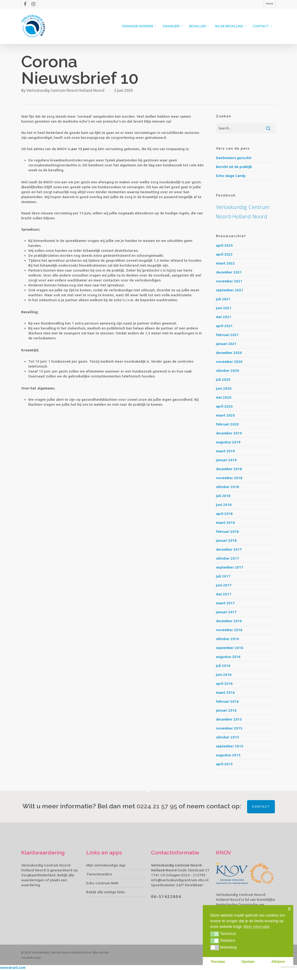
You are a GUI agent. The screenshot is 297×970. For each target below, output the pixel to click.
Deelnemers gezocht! (234, 158)
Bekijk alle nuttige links (105, 892)
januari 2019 (226, 460)
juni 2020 (224, 388)
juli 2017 (223, 576)
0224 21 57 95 (157, 806)
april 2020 (224, 406)
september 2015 (229, 746)
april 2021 (224, 326)
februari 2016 (227, 701)
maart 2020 (225, 415)
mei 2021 (223, 317)
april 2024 (224, 245)
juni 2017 (224, 585)
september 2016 (229, 648)
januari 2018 (226, 540)
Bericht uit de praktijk (234, 167)
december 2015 (229, 719)
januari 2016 (226, 710)
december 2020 (229, 353)
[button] (214, 934)
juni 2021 (224, 308)
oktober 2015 (227, 737)
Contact (261, 806)
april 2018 (224, 514)
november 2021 (229, 281)
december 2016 (229, 621)
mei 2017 (223, 594)
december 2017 (229, 549)
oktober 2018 (227, 487)
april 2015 (224, 764)
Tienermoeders (99, 874)
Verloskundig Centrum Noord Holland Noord (65, 90)
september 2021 (229, 290)
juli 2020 (223, 379)
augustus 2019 (228, 442)
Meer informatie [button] (257, 927)
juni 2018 (224, 505)
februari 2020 (227, 424)
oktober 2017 (227, 558)
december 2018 (229, 469)
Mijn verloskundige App (106, 865)
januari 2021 (226, 344)
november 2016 (229, 630)
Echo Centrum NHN (102, 883)
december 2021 (229, 272)
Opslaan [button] (248, 961)
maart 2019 (225, 451)
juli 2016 (223, 666)
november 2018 (229, 478)
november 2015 (229, 728)
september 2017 (229, 567)
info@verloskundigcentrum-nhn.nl (179, 880)
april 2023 (224, 254)
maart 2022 (225, 263)
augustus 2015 (228, 755)
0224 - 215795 (193, 875)
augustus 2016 (228, 657)
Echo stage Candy (231, 176)
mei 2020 (223, 397)
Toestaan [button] (218, 961)
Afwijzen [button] (278, 961)
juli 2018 (223, 496)
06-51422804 (166, 896)
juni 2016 (224, 675)
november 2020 (229, 362)
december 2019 (229, 433)
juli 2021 (223, 299)
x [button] (289, 908)
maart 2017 (225, 603)
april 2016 (224, 683)
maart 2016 (225, 692)
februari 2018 (227, 531)
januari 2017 (226, 612)
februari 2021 (227, 335)
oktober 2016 (227, 639)
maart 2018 (225, 523)
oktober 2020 (227, 371)
